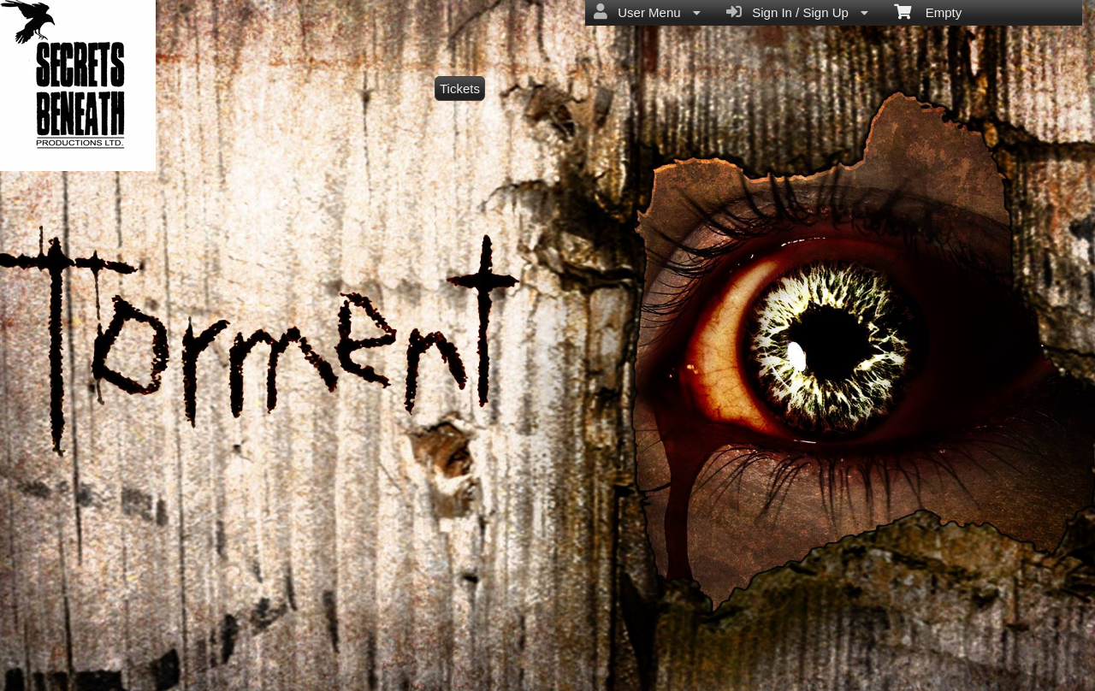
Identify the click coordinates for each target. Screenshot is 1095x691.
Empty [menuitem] (928, 11)
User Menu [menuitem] (647, 12)
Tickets (460, 88)
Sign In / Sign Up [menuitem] (797, 12)
